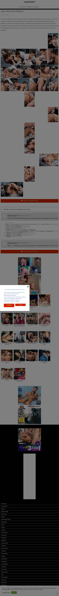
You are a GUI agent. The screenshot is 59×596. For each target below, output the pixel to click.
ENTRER (9, 305)
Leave (20, 304)
